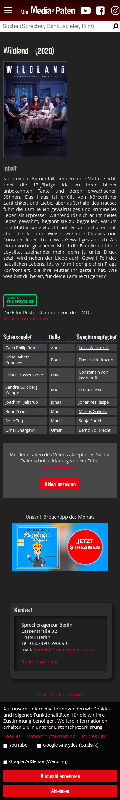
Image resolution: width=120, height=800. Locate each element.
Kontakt (44, 695)
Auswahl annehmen (60, 776)
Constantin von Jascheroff (93, 375)
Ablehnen (60, 791)
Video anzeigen (60, 484)
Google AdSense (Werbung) (38, 761)
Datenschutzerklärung (51, 736)
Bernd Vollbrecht (95, 430)
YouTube (18, 745)
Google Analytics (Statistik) (71, 745)
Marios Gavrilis (93, 411)
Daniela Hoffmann (96, 360)
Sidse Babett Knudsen (17, 360)
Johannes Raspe (94, 402)
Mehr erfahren (60, 467)
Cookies (11, 736)
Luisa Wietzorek (94, 347)
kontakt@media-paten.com (63, 649)
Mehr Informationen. (26, 318)
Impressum (71, 695)
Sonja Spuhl (90, 421)
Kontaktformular (39, 661)
